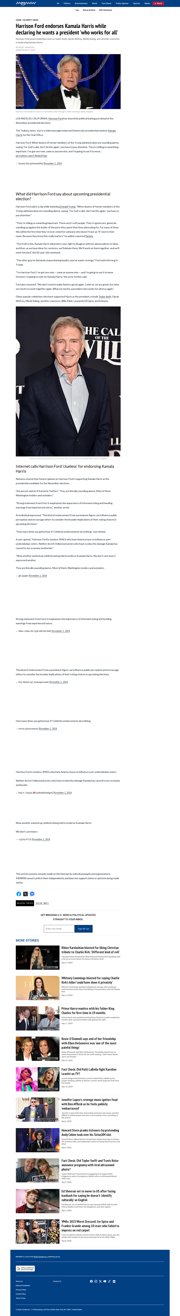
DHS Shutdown (105, 10)
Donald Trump (67, 206)
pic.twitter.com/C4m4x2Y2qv (31, 155)
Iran (77, 10)
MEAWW (19, 1257)
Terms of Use (20, 1298)
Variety (89, 236)
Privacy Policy (21, 1290)
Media (147, 3)
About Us (19, 1281)
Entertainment (81, 3)
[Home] (26, 3)
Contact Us (57, 1281)
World (94, 3)
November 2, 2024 (52, 163)
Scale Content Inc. (40, 1257)
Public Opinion (122, 3)
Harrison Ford (55, 118)
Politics (67, 3)
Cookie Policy (21, 1294)
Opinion (136, 3)
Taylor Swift (105, 296)
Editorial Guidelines (23, 1285)
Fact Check (106, 3)
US (58, 3)
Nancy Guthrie (89, 10)
